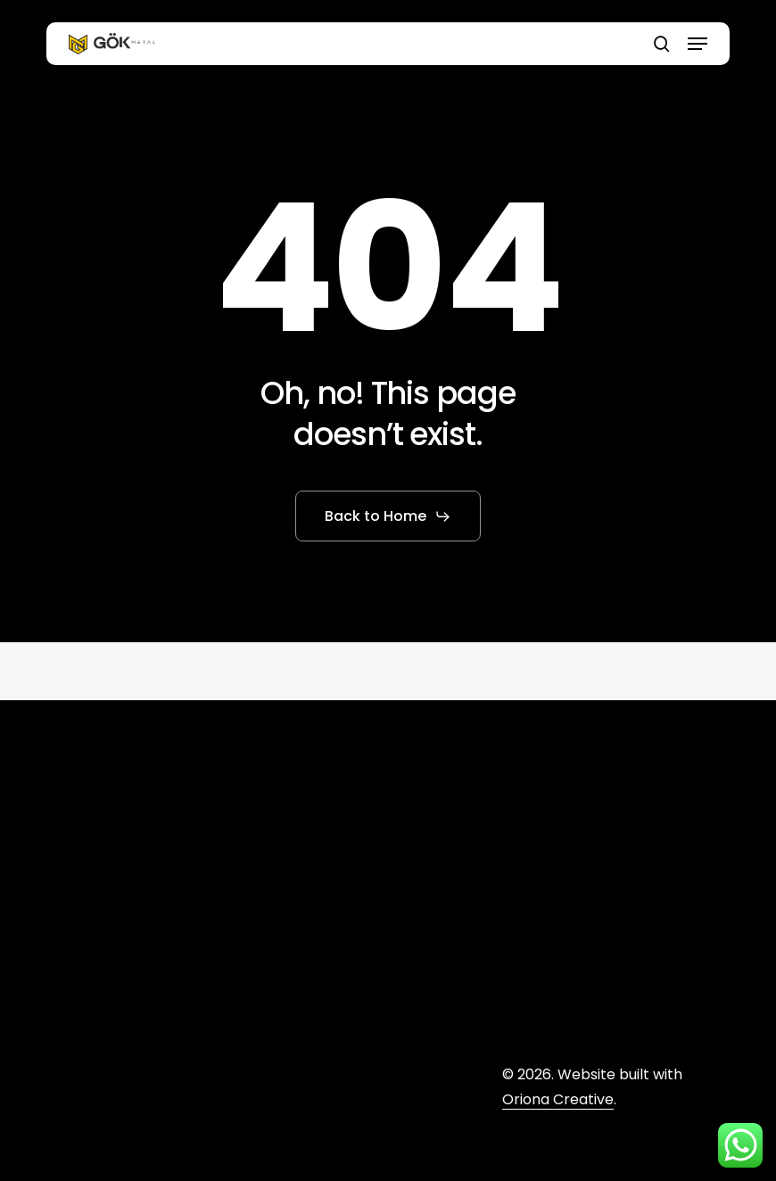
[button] (697, 44)
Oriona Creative (558, 1099)
